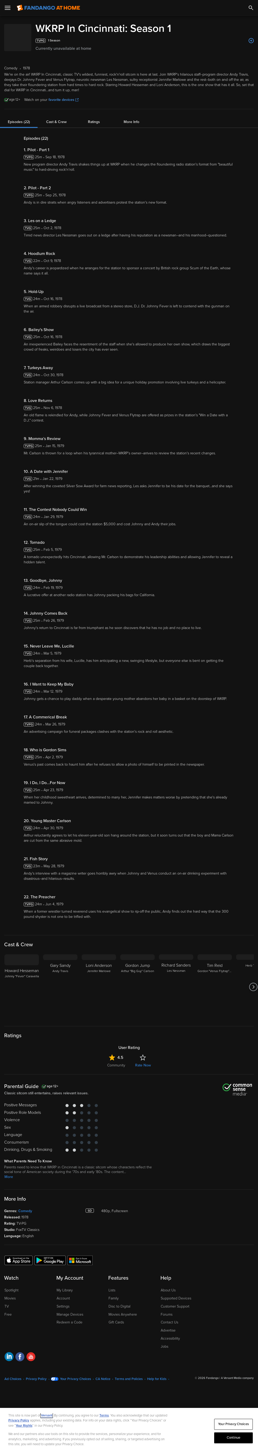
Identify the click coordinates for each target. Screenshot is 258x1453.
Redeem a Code (69, 1322)
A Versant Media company (237, 1378)
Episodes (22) (19, 122)
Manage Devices (70, 1314)
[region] (129, 1430)
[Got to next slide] (253, 987)
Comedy (25, 1211)
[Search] (251, 8)
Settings (63, 1306)
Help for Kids (156, 1379)
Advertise (168, 1330)
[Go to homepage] (48, 8)
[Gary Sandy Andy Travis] (60, 987)
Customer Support (175, 1306)
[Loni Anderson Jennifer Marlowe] (98, 987)
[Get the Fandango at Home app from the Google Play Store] (50, 1260)
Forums (166, 1314)
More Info (131, 122)
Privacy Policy (36, 1379)
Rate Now (143, 1065)
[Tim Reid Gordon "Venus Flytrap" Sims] (214, 987)
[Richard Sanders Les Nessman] (176, 987)
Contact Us (169, 1322)
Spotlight (11, 1290)
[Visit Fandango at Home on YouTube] (31, 1357)
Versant (46, 1415)
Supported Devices (176, 1298)
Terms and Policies (129, 1379)
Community (116, 1065)
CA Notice (102, 1379)
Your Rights (24, 1426)
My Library (65, 1290)
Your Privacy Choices (75, 1379)
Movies (10, 1298)
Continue (233, 1438)
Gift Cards (116, 1322)
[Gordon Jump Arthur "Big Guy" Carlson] (137, 987)
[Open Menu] (7, 8)
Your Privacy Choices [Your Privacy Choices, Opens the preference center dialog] (233, 1424)
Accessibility (170, 1338)
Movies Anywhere (123, 1314)
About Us (168, 1290)
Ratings (94, 122)
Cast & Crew (56, 122)
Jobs (164, 1346)
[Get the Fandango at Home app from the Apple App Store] (18, 1260)
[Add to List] (251, 40)
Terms (104, 1415)
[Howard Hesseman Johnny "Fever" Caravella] (21, 987)
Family (114, 1298)
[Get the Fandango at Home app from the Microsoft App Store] (80, 1260)
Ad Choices (12, 1379)
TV (6, 1306)
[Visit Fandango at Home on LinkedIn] (9, 1357)
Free (8, 1314)
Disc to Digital (119, 1306)
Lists (112, 1290)
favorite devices (64, 99)
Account (63, 1298)
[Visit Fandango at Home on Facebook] (20, 1357)
